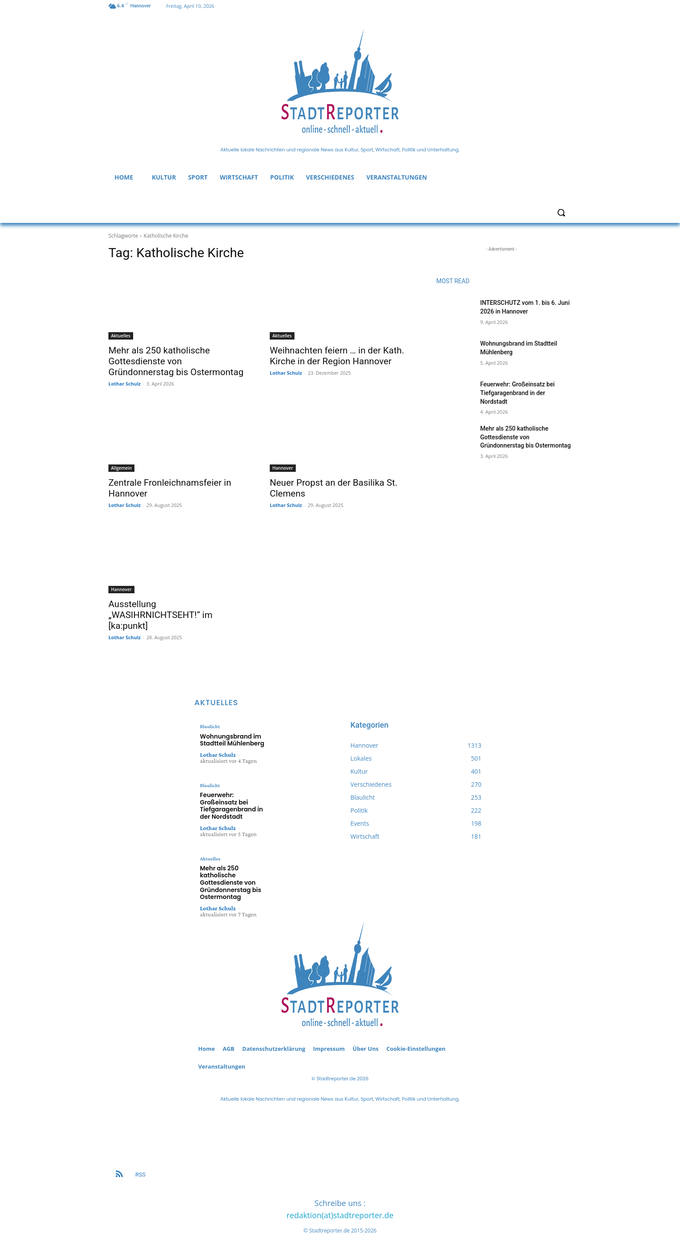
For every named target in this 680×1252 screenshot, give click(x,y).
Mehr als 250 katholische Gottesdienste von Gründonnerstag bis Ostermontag (175, 361)
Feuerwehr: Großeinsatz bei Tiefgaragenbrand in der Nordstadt (517, 393)
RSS (140, 1169)
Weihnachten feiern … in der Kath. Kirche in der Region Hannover (337, 355)
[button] (561, 212)
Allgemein (121, 468)
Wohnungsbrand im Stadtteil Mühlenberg (230, 739)
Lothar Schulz (124, 383)
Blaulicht (209, 726)
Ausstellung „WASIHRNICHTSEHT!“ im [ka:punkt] (160, 615)
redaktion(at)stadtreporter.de (340, 1210)
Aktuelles (121, 336)
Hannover (282, 468)
